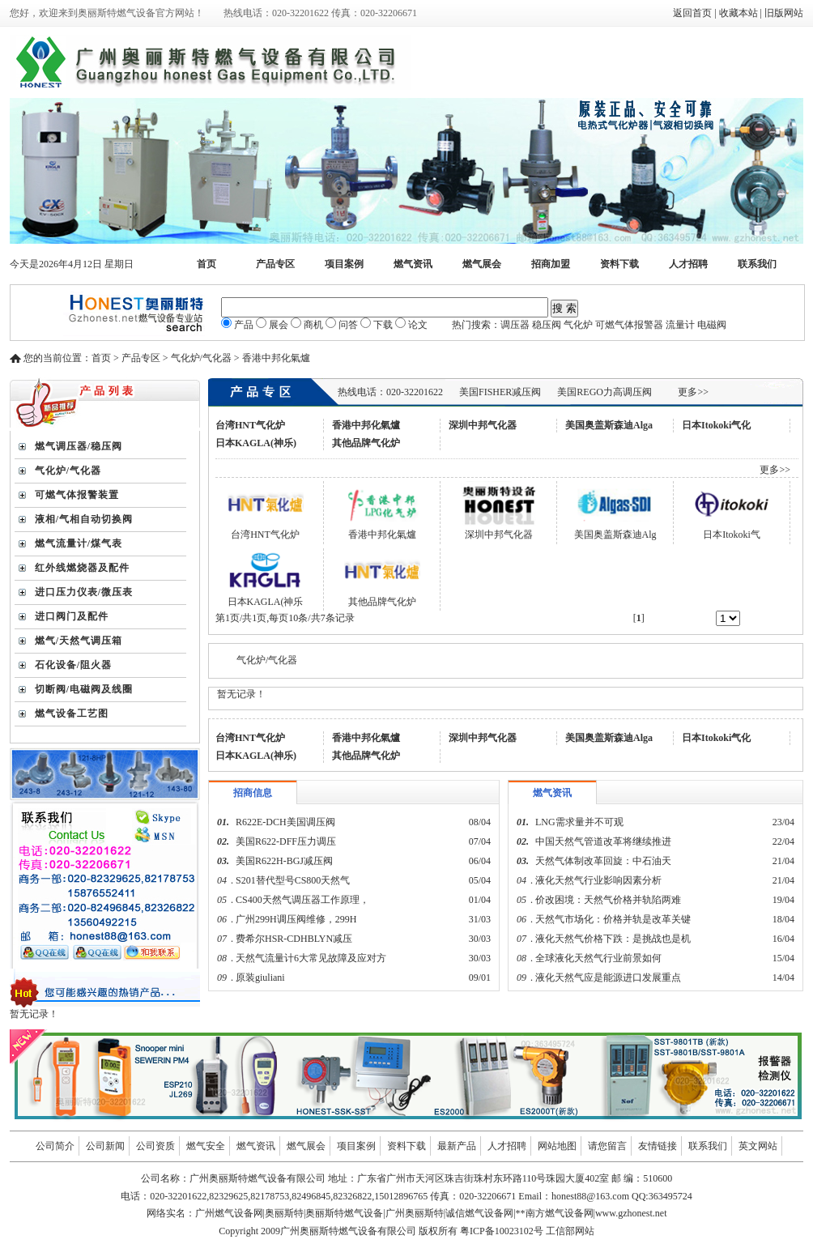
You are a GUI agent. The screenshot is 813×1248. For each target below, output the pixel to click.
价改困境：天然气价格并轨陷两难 (608, 899)
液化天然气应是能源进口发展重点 (608, 977)
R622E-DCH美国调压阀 (285, 822)
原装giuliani (261, 977)
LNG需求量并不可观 (579, 822)
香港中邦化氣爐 (366, 425)
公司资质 (155, 1146)
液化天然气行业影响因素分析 (598, 880)
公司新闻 (105, 1146)
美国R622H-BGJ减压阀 (284, 861)
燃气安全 (205, 1146)
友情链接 (657, 1146)
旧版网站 (783, 13)
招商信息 (252, 793)
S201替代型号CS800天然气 (293, 880)
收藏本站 (738, 13)
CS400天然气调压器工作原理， (302, 899)
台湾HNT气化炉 (250, 425)
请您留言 (607, 1146)
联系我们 (757, 264)
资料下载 (619, 264)
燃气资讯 (413, 264)
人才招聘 (688, 264)
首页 (206, 264)
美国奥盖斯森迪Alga (609, 425)
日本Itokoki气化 (716, 425)
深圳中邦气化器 (483, 425)
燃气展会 (481, 264)
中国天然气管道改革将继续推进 (603, 841)
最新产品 (456, 1146)
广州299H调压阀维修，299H (296, 919)
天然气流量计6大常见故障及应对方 (311, 958)
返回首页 (692, 13)
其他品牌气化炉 (366, 443)
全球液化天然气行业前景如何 (598, 958)
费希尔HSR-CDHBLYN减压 (294, 938)
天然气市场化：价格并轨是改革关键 (613, 919)
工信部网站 (570, 1231)
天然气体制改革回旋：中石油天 (603, 861)
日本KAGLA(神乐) (255, 443)
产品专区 (275, 264)
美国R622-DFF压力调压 (286, 841)
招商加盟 (550, 264)
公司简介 (55, 1146)
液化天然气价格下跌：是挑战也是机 (613, 938)
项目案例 (344, 264)
